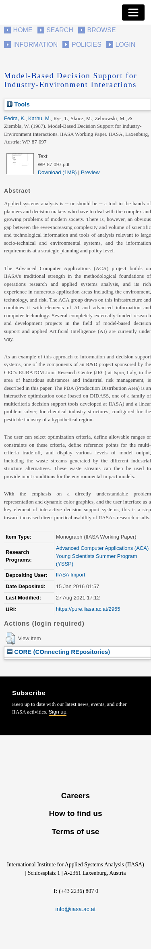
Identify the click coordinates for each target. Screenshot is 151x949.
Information (35, 44)
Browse (101, 30)
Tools (18, 104)
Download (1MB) (57, 172)
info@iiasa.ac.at (76, 909)
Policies (86, 44)
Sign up (57, 712)
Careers (75, 795)
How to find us (75, 813)
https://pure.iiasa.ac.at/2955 (88, 609)
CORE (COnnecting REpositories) (58, 651)
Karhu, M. (39, 118)
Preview (90, 172)
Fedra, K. (14, 118)
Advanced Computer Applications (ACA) (102, 548)
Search (59, 30)
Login (125, 44)
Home (23, 30)
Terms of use (75, 831)
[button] (10, 639)
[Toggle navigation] (133, 12)
